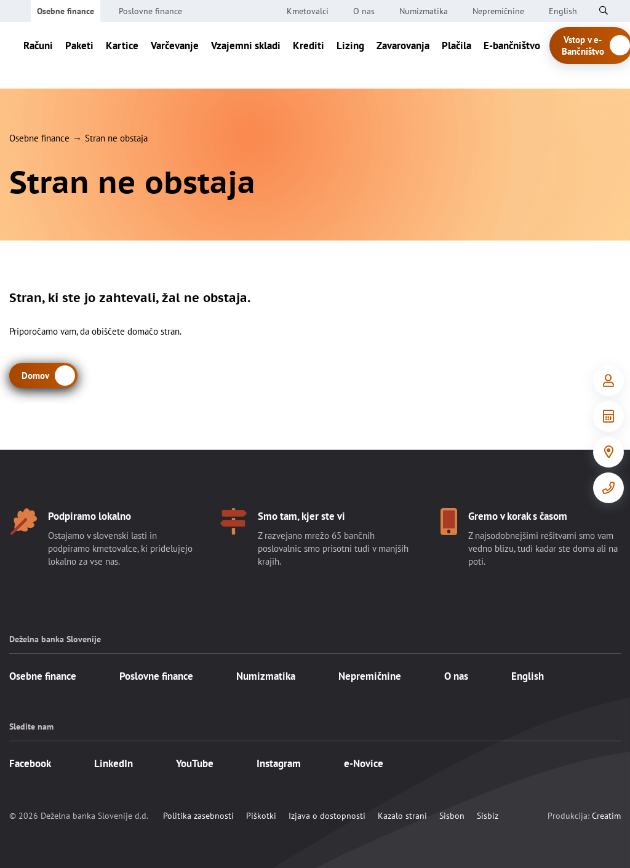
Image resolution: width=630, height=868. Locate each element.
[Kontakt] (608, 487)
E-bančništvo (512, 55)
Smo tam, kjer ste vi (301, 516)
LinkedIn (113, 763)
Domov (35, 375)
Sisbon (452, 815)
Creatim (606, 815)
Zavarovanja (403, 55)
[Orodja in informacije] (608, 416)
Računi (38, 55)
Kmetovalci (308, 11)
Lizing (350, 55)
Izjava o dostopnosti (327, 815)
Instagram (279, 763)
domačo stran (153, 331)
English (527, 676)
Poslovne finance (150, 11)
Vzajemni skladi (246, 55)
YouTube (194, 763)
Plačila (456, 55)
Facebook (30, 763)
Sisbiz (487, 815)
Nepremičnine (498, 11)
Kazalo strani (402, 815)
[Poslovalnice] (608, 452)
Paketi (79, 55)
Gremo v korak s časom (517, 516)
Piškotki (261, 815)
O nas (364, 11)
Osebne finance (65, 11)
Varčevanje (175, 55)
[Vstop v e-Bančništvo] (608, 380)
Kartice (122, 55)
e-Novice (363, 763)
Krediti (308, 55)
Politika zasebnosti (198, 815)
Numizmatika (423, 11)
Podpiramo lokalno (89, 516)
